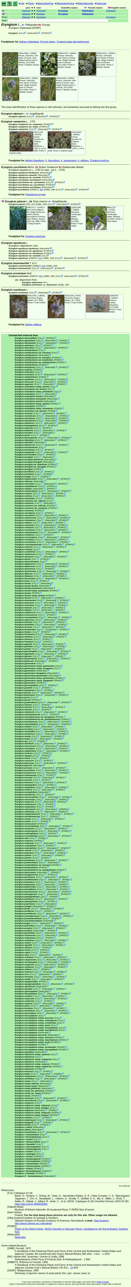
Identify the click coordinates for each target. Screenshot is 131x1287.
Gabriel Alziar (15, 153)
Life (22, 3)
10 (71, 1267)
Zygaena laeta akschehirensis (73, 41)
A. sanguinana (68, 160)
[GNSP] (36, 28)
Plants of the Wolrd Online (29, 1229)
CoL (21, 33)
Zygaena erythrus (99, 160)
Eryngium (63, 11)
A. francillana (52, 160)
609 (41, 189)
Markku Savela (103, 1282)
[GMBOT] (34, 189)
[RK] (28, 204)
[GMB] (47, 189)
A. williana (83, 160)
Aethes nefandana (29, 41)
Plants (30, 3)
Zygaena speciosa (35, 236)
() (111, 11)
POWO (45, 33)
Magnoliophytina (65, 3)
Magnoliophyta (45, 3)
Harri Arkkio (112, 221)
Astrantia (40, 14)
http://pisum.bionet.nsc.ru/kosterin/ (33, 1223)
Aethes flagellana (34, 160)
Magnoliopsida (85, 3)
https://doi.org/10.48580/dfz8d (31, 1204)
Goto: (55, 20)
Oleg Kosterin (35, 223)
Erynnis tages (47, 41)
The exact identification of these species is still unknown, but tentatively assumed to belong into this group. (59, 107)
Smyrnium (41, 11)
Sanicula (26, 11)
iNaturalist (32, 33)
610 (40, 258)
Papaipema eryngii (35, 194)
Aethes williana (33, 324)
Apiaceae (101, 3)
